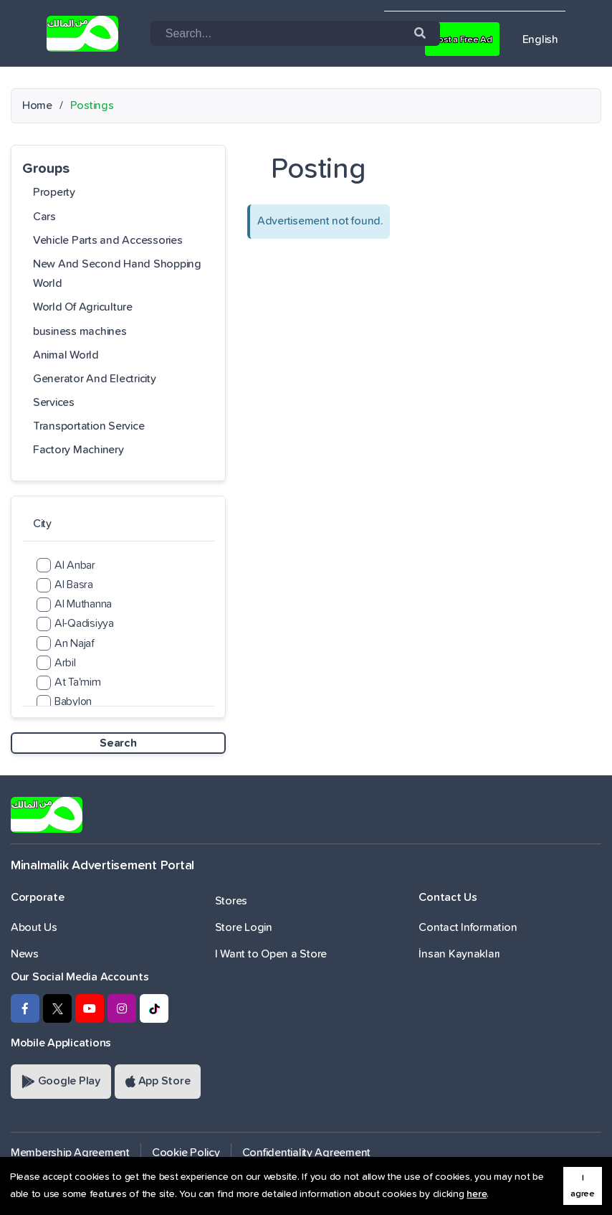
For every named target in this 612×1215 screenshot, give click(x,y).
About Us (34, 927)
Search (118, 743)
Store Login (243, 927)
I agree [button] (582, 1185)
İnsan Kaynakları (459, 954)
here (477, 1194)
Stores (231, 901)
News (25, 954)
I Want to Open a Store (271, 954)
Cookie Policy (186, 1152)
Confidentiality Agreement (306, 1152)
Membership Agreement (70, 1152)
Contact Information (468, 927)
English (540, 39)
